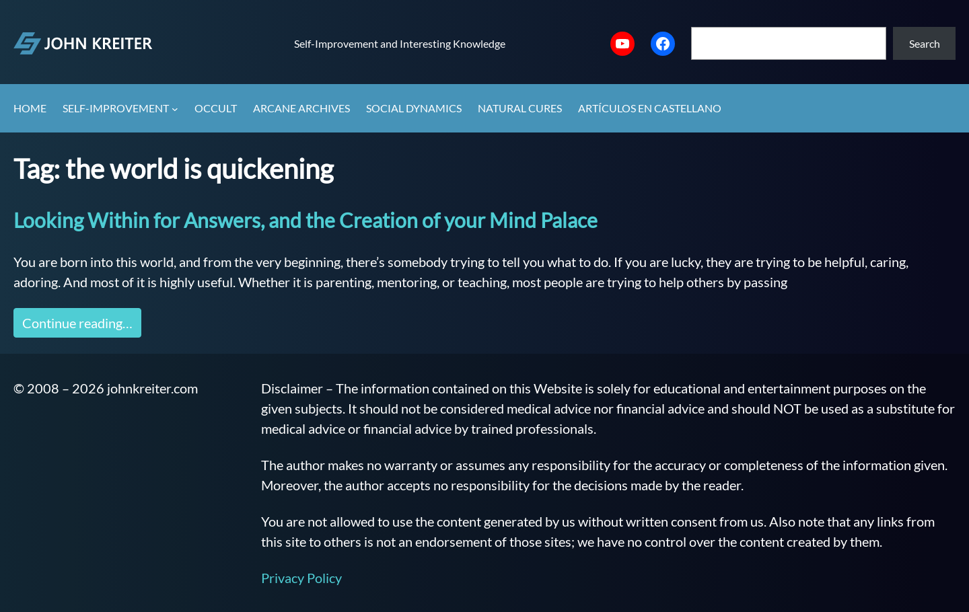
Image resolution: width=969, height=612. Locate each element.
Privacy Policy (301, 578)
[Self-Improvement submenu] (175, 109)
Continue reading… (77, 323)
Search (924, 43)
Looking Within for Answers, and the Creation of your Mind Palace (305, 220)
